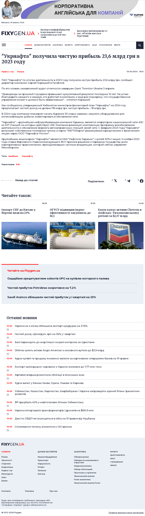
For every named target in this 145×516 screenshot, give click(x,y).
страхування (105, 45)
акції (94, 45)
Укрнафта (27, 156)
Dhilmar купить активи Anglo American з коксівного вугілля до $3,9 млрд (75, 351)
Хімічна (41, 474)
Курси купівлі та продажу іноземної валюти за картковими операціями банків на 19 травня (75, 358)
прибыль (13, 156)
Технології (6, 460)
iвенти (117, 45)
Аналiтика (58, 45)
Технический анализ (84, 476)
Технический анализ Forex (87, 483)
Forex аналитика (82, 479)
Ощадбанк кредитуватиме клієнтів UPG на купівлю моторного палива (58, 278)
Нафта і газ (7, 71)
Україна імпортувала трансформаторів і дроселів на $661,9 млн (75, 411)
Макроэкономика (82, 466)
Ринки (20, 71)
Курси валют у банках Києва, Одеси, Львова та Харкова (75, 383)
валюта (69, 45)
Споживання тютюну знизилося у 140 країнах (75, 427)
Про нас (54, 491)
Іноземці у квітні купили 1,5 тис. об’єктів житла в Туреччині (90, 33)
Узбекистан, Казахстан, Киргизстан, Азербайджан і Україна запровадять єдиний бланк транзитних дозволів (77, 393)
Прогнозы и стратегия (85, 473)
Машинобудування (47, 457)
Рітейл (41, 467)
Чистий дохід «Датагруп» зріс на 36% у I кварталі (75, 335)
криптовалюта (82, 45)
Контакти (6, 491)
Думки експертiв (42, 45)
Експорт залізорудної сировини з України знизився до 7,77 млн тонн (75, 367)
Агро (3, 477)
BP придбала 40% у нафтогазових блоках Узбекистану (75, 403)
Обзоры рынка (81, 457)
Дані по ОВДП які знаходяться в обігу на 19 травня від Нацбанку (75, 418)
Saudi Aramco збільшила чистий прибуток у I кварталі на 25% (51, 297)
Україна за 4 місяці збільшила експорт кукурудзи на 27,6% (75, 327)
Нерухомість (44, 464)
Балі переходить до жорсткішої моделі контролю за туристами (75, 343)
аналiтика (80, 451)
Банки (4, 481)
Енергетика (7, 467)
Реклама (29, 491)
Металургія (7, 474)
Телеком (42, 470)
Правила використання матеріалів (126, 512)
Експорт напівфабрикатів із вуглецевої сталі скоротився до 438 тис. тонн (54, 33)
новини (28, 45)
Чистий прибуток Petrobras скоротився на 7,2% (41, 288)
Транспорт (43, 460)
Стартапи (6, 464)
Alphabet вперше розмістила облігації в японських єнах (75, 376)
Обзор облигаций (83, 469)
